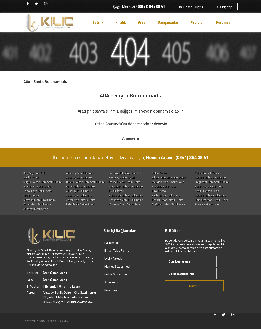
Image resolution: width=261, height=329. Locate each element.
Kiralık (120, 22)
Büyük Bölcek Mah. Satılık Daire (85, 182)
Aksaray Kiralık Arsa (35, 209)
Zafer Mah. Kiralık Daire (80, 200)
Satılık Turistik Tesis (207, 173)
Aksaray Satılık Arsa (164, 186)
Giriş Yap (224, 7)
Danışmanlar (168, 22)
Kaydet (194, 286)
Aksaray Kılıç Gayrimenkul (125, 173)
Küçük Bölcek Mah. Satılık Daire (42, 182)
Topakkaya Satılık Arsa (37, 191)
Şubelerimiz (112, 282)
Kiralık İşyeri (116, 191)
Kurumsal (223, 22)
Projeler (197, 22)
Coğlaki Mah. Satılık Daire (210, 177)
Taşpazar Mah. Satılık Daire (126, 186)
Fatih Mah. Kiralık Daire (166, 195)
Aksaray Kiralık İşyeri (207, 204)
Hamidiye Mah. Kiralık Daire (212, 200)
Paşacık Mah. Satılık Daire (124, 182)
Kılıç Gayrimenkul (34, 173)
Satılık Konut (31, 177)
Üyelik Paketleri (114, 258)
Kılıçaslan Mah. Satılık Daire (169, 177)
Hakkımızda (111, 242)
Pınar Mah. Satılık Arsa (37, 204)
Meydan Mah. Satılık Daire (168, 182)
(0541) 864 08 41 (151, 6)
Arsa (142, 22)
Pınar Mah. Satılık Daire (80, 186)
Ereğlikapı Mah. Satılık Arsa (168, 204)
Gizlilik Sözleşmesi (116, 274)
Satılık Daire (159, 173)
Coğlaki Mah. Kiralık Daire (210, 195)
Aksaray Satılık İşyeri (122, 177)
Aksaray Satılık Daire (79, 173)
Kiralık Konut (31, 195)
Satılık (98, 22)
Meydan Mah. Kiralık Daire (39, 200)
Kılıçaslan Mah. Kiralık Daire (126, 195)
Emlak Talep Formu (116, 250)
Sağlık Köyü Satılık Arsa (209, 186)
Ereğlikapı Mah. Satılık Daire (212, 182)
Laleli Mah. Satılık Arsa (80, 204)
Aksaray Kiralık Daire (79, 191)
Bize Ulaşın (111, 290)
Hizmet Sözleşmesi (117, 266)
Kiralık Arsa (159, 191)
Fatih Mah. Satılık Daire (37, 186)
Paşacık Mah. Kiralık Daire (168, 200)
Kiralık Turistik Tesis (207, 191)
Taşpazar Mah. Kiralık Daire (126, 200)
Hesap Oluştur (191, 7)
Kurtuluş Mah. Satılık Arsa (124, 204)
